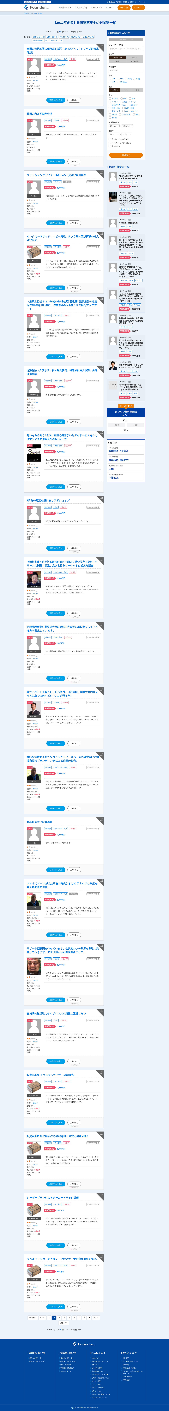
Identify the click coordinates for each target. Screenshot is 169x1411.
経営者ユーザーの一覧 (37, 1361)
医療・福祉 (58, 381)
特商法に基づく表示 (129, 1368)
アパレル (57, 182)
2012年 (35, 80)
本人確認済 (116, 146)
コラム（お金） (97, 1391)
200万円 (135, 258)
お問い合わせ (127, 1377)
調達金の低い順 (38, 40)
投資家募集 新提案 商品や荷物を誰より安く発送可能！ (58, 1136)
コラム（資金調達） (98, 1388)
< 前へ (42, 1317)
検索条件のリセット (126, 39)
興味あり (74, 100)
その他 (56, 959)
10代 (113, 79)
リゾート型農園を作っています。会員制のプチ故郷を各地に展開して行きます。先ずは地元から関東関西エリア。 (63, 950)
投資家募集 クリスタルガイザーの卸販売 (50, 1074)
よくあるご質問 (97, 1368)
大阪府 (48, 381)
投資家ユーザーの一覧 (68, 1361)
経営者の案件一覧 (35, 1358)
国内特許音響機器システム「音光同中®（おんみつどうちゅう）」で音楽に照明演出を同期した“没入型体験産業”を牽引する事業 (131, 272)
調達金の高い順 (88, 37)
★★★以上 (134, 61)
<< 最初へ (32, 1317)
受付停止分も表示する (120, 139)
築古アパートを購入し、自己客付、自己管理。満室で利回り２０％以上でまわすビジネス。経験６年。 (62, 694)
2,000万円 (61, 253)
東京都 (48, 59)
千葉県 (48, 959)
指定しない (118, 57)
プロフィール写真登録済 (121, 143)
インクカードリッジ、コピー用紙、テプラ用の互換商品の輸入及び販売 (63, 238)
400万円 (135, 186)
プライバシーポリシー (130, 1361)
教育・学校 (129, 108)
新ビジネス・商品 (60, 59)
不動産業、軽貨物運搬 (128, 223)
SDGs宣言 (126, 1380)
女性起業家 (126, 114)
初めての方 (97, 8)
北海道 (48, 702)
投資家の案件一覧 (66, 1358)
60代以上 (123, 82)
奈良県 (48, 446)
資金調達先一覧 (65, 1371)
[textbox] (126, 70)
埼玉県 (48, 315)
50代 (113, 82)
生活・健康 (116, 111)
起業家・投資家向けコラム (101, 1378)
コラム (110, 8)
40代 (138, 79)
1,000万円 (61, 65)
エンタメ (133, 105)
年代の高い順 (76, 37)
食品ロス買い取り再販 (39, 822)
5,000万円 (61, 188)
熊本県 (122, 327)
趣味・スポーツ (131, 111)
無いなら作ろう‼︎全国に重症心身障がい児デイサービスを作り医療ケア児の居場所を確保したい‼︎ (62, 437)
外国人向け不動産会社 (39, 113)
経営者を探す (65, 8)
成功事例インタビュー (99, 1371)
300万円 (60, 1210)
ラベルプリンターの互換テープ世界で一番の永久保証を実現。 (63, 1259)
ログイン (138, 8)
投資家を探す (82, 8)
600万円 (135, 285)
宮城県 (48, 1020)
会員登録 (124, 8)
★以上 (134, 57)
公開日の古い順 (52, 37)
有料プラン (95, 1365)
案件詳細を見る (56, 100)
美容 (133, 99)
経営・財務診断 (65, 1365)
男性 (126, 90)
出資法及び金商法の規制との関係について (132, 1372)
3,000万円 (61, 322)
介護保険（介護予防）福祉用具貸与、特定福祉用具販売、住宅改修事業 (62, 372)
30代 (130, 79)
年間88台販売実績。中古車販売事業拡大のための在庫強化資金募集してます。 (131, 320)
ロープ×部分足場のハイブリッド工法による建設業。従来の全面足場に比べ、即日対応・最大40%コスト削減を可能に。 (131, 245)
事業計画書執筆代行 (67, 1368)
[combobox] (126, 70)
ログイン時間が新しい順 (53, 40)
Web (137, 114)
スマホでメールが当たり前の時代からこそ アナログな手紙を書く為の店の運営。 (62, 885)
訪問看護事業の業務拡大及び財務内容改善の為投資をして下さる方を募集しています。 (62, 628)
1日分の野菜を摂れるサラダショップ (48, 500)
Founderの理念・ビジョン (100, 1361)
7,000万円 (136, 375)
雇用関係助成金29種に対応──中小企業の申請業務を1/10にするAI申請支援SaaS (131, 387)
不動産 (56, 120)
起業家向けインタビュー (100, 1374)
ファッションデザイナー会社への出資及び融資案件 (56, 175)
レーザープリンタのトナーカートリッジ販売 (53, 1197)
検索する (126, 155)
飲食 (56, 507)
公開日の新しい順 (39, 37)
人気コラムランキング (99, 1397)
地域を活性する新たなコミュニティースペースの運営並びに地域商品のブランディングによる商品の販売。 (63, 759)
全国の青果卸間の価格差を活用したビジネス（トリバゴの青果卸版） (63, 50)
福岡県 (48, 637)
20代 (121, 79)
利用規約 (126, 1365)
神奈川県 (123, 253)
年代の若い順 (64, 37)
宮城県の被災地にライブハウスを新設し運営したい (56, 1013)
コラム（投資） (97, 1384)
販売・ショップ (130, 102)
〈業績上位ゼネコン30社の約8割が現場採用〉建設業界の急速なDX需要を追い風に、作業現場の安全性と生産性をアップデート (62, 305)
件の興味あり (75, 165)
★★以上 (117, 61)
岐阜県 (48, 247)
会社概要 (126, 1358)
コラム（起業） (97, 1381)
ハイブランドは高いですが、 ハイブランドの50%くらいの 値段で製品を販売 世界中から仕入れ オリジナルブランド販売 (131, 200)
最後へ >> (63, 1323)
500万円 (60, 643)
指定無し (115, 90)
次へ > (96, 1317)
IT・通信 (57, 247)
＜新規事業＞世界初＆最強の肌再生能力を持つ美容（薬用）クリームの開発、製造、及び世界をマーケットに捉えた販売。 (62, 563)
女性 (137, 90)
